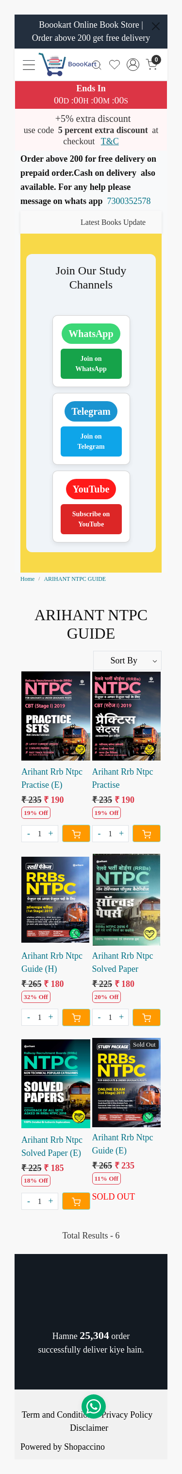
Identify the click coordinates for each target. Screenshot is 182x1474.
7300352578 (129, 201)
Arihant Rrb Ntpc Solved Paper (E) (52, 1146)
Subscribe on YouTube (91, 519)
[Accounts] (133, 64)
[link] (97, 64)
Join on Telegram (90, 441)
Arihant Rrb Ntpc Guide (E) (122, 1144)
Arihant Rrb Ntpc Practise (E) (52, 778)
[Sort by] (127, 660)
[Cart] (76, 833)
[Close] (155, 26)
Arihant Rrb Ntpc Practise (122, 778)
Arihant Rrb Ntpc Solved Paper (122, 962)
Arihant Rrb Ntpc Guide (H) (52, 962)
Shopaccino (84, 1447)
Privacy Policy (127, 1415)
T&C (110, 141)
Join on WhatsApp (91, 364)
